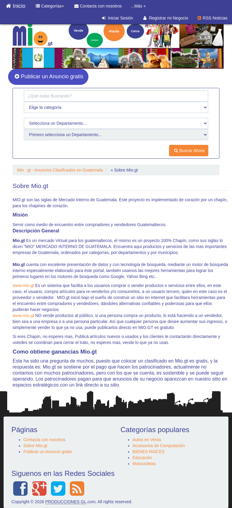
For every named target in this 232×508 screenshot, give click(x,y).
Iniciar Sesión (117, 18)
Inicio (15, 4)
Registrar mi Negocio (165, 18)
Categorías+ (50, 6)
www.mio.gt (23, 285)
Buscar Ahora (189, 150)
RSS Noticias (213, 18)
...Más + (138, 6)
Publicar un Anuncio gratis (49, 76)
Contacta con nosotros (98, 6)
